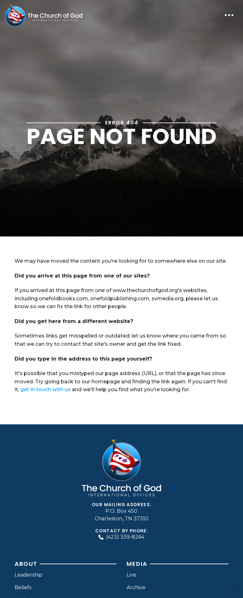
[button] (229, 15)
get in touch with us (45, 389)
